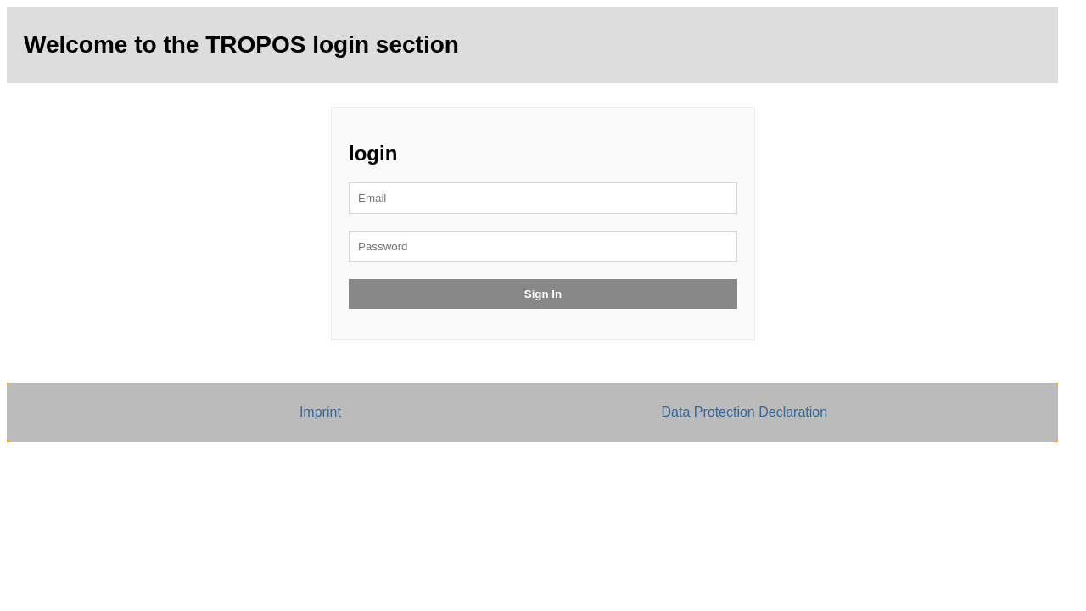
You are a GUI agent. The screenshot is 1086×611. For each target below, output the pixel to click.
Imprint (320, 412)
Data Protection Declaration (744, 412)
